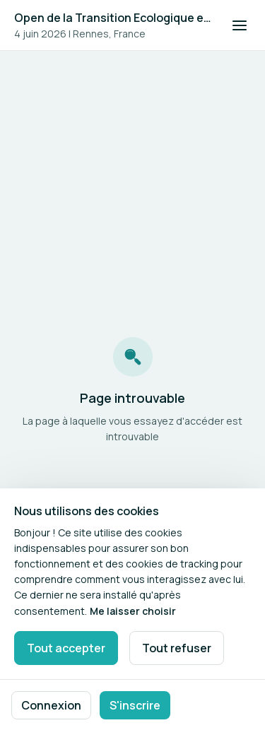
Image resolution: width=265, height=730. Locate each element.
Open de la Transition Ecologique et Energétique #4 (114, 17)
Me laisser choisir (133, 611)
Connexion (51, 705)
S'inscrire (135, 705)
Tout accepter (66, 648)
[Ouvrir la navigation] (239, 25)
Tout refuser (176, 648)
